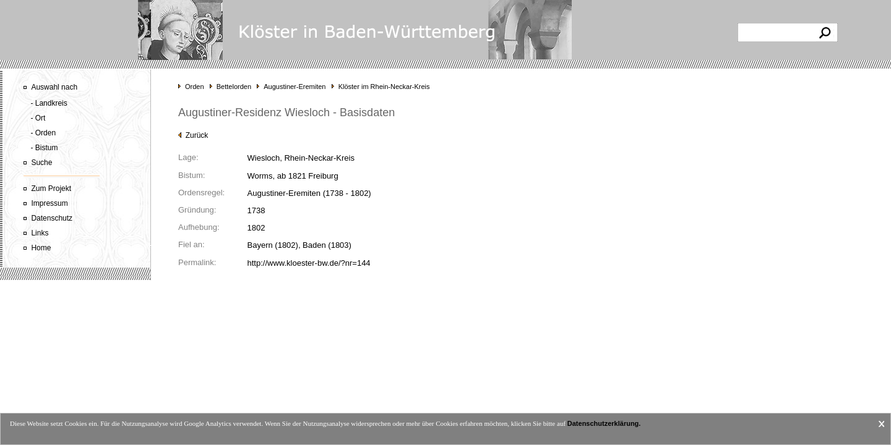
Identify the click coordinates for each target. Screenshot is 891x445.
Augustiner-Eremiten (294, 86)
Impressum (49, 203)
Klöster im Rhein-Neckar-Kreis (384, 86)
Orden (194, 86)
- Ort (37, 118)
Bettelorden (234, 86)
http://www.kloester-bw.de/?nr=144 (309, 263)
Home (41, 248)
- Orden (43, 133)
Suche (41, 162)
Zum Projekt (51, 188)
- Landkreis (48, 103)
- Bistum (44, 147)
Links (39, 233)
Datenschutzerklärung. (604, 423)
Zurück (193, 135)
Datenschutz (51, 218)
